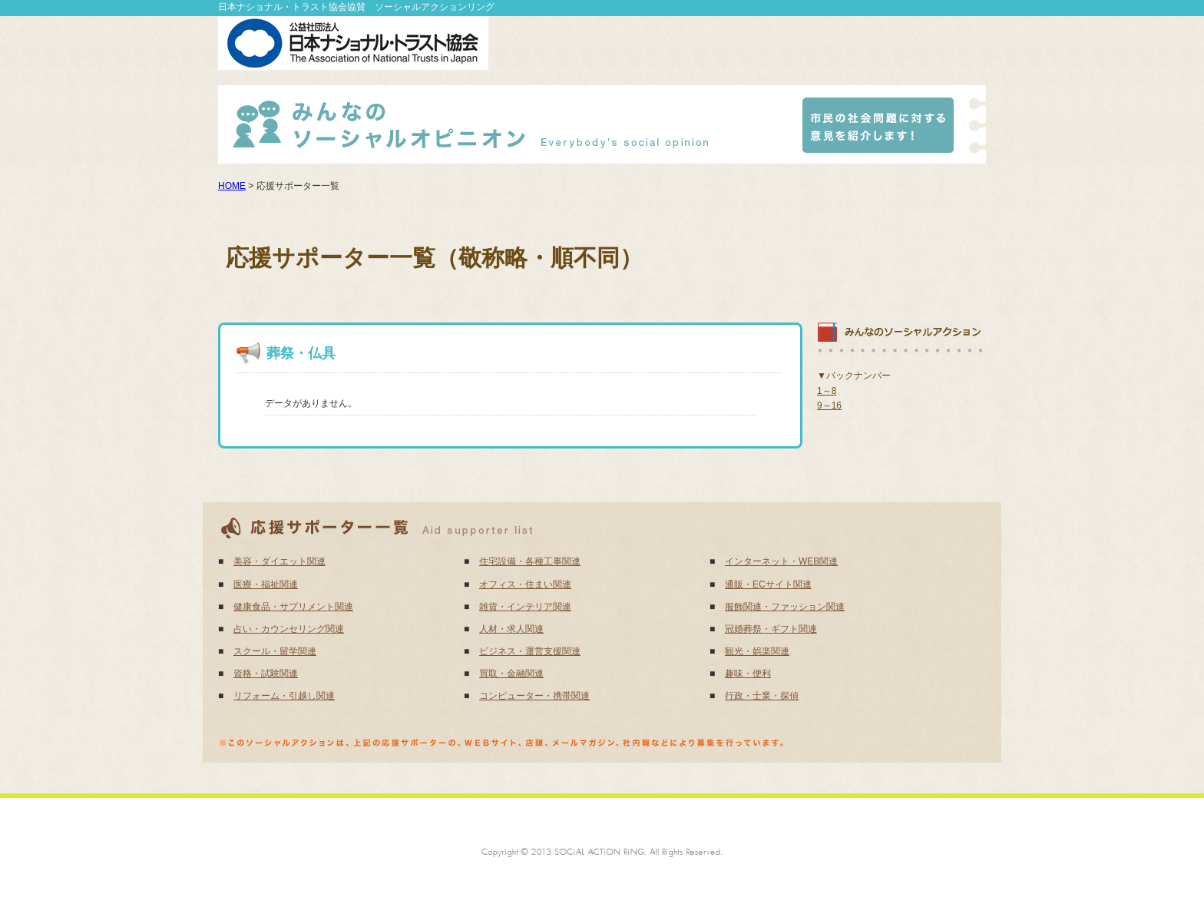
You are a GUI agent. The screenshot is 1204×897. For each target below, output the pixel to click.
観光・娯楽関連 (757, 651)
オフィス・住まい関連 (525, 584)
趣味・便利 (748, 673)
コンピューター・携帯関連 (534, 695)
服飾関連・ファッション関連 (785, 606)
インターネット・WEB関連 (781, 561)
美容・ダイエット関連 (279, 561)
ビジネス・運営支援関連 (529, 651)
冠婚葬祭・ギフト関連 (771, 629)
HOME (232, 185)
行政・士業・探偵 (762, 695)
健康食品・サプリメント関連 (293, 606)
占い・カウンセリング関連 (288, 629)
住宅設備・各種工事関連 (529, 561)
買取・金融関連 (511, 673)
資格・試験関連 (265, 673)
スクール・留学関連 (274, 651)
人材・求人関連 (511, 629)
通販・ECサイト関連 (768, 584)
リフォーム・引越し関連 (284, 695)
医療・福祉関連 (265, 584)
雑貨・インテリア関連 (525, 606)
